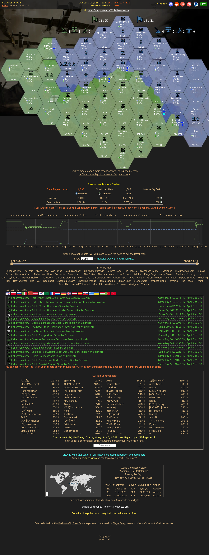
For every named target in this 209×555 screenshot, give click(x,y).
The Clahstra (130, 271)
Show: (77, 258)
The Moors (47, 277)
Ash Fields (56, 271)
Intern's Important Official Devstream (108, 10)
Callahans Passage (94, 271)
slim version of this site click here (97, 500)
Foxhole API (64, 523)
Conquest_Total (14, 271)
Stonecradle (140, 280)
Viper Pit (97, 284)
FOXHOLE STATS (11, 2)
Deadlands (166, 271)
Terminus (173, 280)
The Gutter (89, 274)
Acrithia (29, 271)
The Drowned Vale (184, 271)
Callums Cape (114, 271)
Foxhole (76, 523)
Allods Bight (42, 271)
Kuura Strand (166, 274)
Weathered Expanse (115, 284)
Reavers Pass (20, 280)
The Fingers (187, 280)
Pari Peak (171, 277)
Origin (140, 277)
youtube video (89, 458)
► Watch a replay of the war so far (98, 174)
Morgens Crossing (65, 277)
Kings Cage (150, 274)
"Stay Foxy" (104, 536)
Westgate (134, 284)
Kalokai (137, 274)
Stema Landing (107, 280)
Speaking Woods (87, 280)
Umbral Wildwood (80, 284)
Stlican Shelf (124, 280)
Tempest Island (158, 280)
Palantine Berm (155, 277)
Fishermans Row (43, 274)
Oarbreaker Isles (102, 277)
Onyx (132, 277)
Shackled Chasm (66, 280)
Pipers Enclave (187, 277)
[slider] (104, 264)
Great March (74, 274)
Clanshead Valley (149, 271)
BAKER (13, 5)
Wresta (145, 284)
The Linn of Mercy (185, 274)
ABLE (5, 5)
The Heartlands (106, 274)
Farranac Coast (23, 274)
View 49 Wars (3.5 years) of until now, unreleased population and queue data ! (104, 454)
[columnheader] (108, 485)
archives (123, 174)
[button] (103, 263)
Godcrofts (60, 274)
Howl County (124, 274)
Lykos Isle (14, 277)
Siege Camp (119, 523)
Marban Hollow (30, 277)
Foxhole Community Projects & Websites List (105, 506)
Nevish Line (84, 277)
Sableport (48, 280)
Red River (35, 280)
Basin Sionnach (73, 271)
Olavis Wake (119, 277)
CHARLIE (24, 5)
